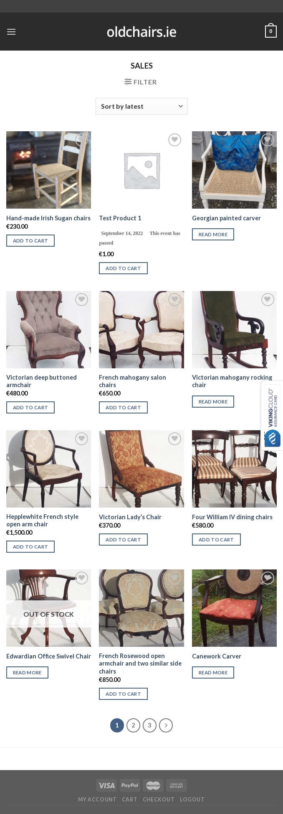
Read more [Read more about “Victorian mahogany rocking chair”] (213, 401)
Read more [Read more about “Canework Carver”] (213, 672)
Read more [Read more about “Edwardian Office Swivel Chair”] (27, 672)
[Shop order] (141, 106)
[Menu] (11, 31)
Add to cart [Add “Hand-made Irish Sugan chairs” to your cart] (30, 240)
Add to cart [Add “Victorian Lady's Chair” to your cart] (123, 539)
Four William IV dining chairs (232, 517)
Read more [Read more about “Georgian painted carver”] (213, 234)
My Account (97, 799)
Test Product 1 (120, 218)
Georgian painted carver (226, 218)
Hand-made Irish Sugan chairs (48, 218)
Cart (129, 799)
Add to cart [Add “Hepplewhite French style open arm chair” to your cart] (30, 546)
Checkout (159, 799)
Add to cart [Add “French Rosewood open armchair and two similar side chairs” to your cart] (123, 694)
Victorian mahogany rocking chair (232, 381)
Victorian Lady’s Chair (130, 517)
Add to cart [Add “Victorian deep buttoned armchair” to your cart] (30, 407)
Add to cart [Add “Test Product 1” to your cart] (123, 268)
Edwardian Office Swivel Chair (48, 656)
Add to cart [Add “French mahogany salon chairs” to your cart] (123, 407)
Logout (192, 799)
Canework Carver (216, 656)
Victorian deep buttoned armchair (41, 381)
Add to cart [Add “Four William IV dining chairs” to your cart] (216, 539)
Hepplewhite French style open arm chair (42, 520)
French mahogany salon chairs (132, 381)
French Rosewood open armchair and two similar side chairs (140, 663)
